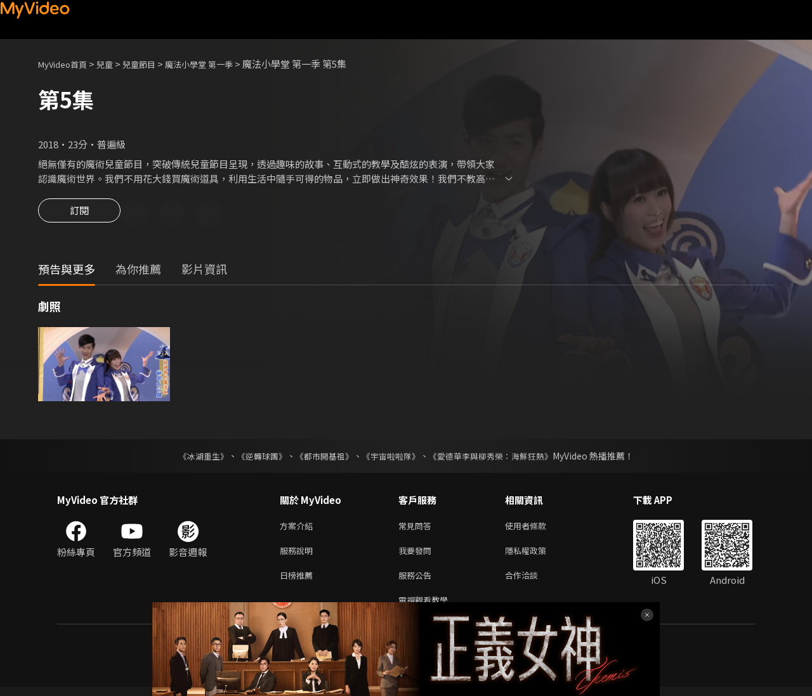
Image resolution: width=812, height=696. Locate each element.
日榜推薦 (299, 581)
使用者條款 (536, 528)
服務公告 (417, 581)
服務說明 (299, 555)
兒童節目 (153, 63)
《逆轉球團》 (254, 457)
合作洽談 (532, 581)
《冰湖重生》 (192, 457)
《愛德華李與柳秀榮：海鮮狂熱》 (498, 457)
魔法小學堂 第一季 (220, 63)
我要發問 (417, 555)
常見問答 (417, 528)
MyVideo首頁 (67, 63)
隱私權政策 (536, 555)
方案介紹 (299, 528)
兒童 (114, 63)
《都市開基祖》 (321, 457)
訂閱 (79, 214)
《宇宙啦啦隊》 (392, 457)
